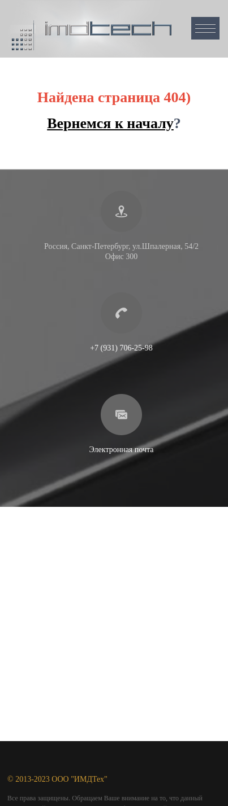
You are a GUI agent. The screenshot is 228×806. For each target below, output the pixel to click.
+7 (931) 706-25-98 (121, 348)
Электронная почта (121, 449)
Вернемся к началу (110, 123)
